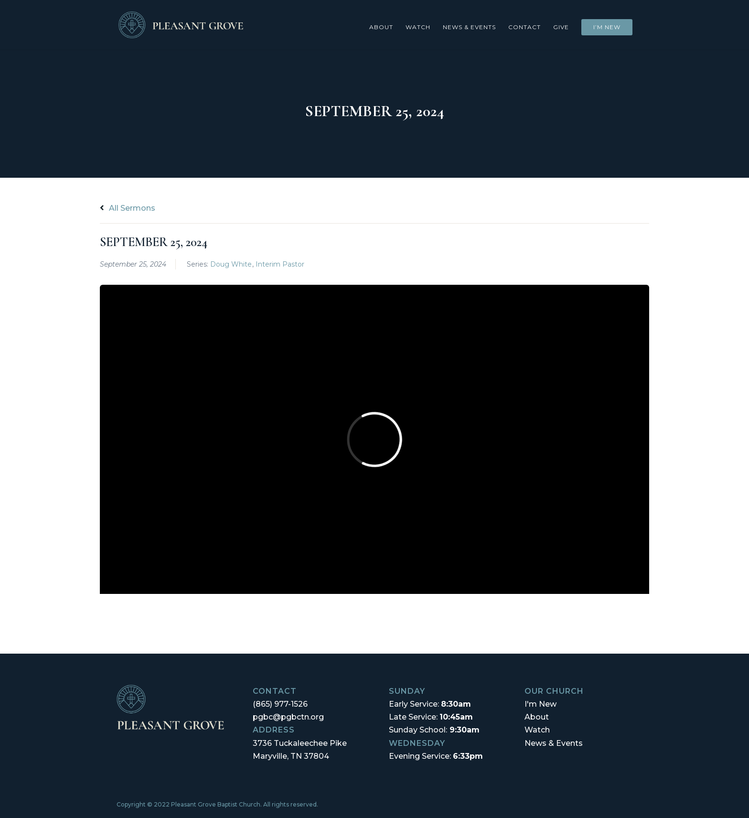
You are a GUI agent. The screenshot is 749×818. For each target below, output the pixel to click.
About (381, 27)
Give (561, 27)
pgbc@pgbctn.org (288, 716)
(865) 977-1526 (280, 704)
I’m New (607, 27)
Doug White (231, 264)
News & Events (469, 27)
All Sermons (127, 208)
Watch (418, 27)
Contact (524, 27)
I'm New (540, 704)
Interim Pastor (280, 264)
